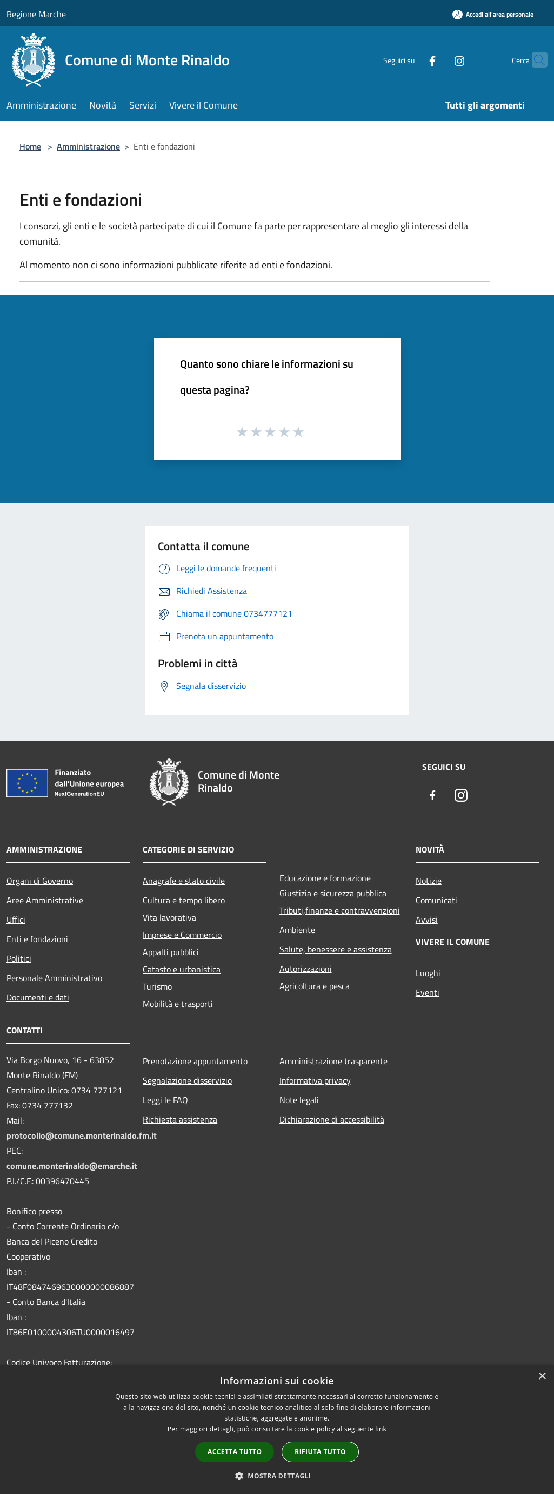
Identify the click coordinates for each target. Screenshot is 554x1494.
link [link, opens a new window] (380, 1429)
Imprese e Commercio (182, 934)
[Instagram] (438, 59)
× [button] (542, 1377)
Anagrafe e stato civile (184, 880)
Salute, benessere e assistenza (335, 949)
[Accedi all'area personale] (493, 14)
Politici (18, 958)
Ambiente (297, 929)
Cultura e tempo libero (184, 900)
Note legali (299, 1099)
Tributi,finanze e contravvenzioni (339, 910)
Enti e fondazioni (37, 938)
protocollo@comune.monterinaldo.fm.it (81, 1135)
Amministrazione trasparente (333, 1060)
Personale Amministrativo (54, 977)
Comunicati (436, 900)
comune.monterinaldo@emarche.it (71, 1165)
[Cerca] (535, 60)
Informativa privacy (315, 1080)
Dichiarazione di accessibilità (331, 1119)
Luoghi (428, 972)
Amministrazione (88, 146)
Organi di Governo (39, 880)
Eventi (427, 992)
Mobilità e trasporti (178, 1003)
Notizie (429, 880)
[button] (277, 1475)
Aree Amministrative (44, 900)
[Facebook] (411, 59)
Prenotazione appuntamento (195, 1060)
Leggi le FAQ (165, 1099)
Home (30, 146)
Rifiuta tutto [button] (320, 1451)
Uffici (15, 919)
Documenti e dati (37, 997)
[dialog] (277, 1429)
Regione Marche (36, 14)
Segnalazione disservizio (187, 1080)
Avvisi (427, 919)
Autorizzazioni (305, 968)
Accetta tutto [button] (235, 1451)
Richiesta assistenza (180, 1119)
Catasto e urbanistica (182, 969)
